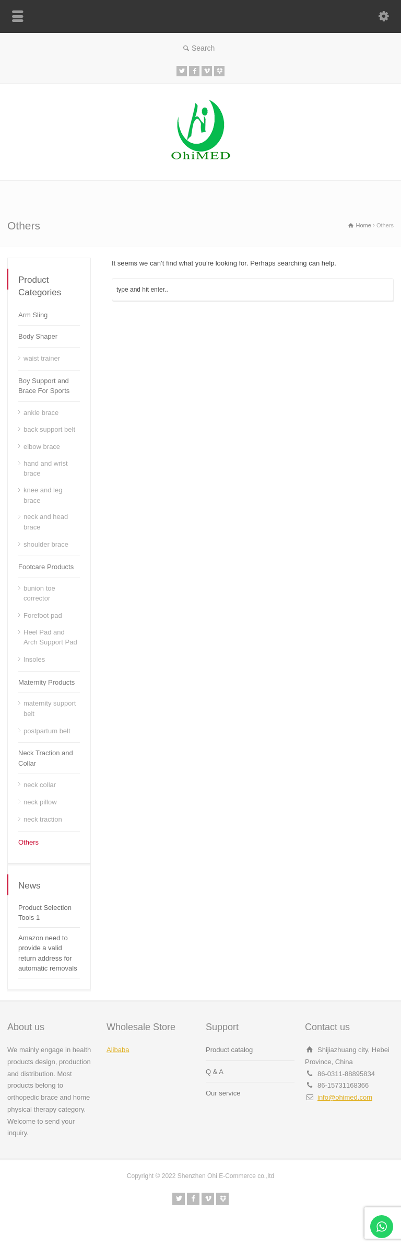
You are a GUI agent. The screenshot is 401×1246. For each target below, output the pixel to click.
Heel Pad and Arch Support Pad (50, 637)
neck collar (39, 785)
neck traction (42, 819)
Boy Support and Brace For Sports (43, 386)
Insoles (34, 659)
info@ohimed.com (344, 1097)
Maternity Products (46, 682)
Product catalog (229, 1050)
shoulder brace (45, 544)
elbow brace (41, 447)
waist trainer (41, 358)
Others (28, 842)
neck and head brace (45, 522)
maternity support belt (49, 708)
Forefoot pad (42, 615)
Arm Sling (33, 315)
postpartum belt (46, 731)
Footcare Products (46, 567)
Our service (223, 1093)
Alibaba (118, 1050)
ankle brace (40, 413)
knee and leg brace (42, 495)
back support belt (49, 429)
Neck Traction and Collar (45, 758)
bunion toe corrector (39, 593)
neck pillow (40, 802)
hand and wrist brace (45, 468)
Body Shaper (37, 336)
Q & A (214, 1072)
